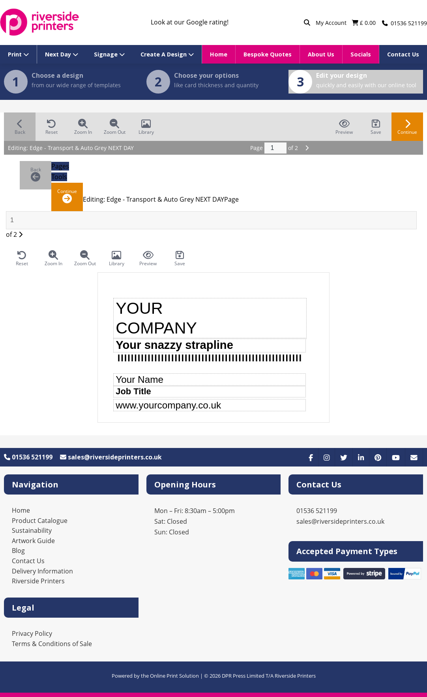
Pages (60, 166)
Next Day (61, 54)
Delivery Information (42, 571)
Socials (360, 54)
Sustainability (32, 530)
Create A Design (167, 54)
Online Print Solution (174, 675)
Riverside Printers (38, 581)
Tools (59, 176)
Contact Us (403, 54)
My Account (332, 22)
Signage (109, 54)
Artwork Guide (33, 540)
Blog (18, 550)
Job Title (133, 391)
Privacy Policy (32, 633)
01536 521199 (28, 457)
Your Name (139, 379)
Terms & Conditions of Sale (52, 643)
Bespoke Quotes (267, 54)
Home (218, 54)
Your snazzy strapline (174, 345)
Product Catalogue (39, 520)
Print (18, 54)
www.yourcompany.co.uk (168, 405)
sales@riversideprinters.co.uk (111, 457)
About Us (321, 54)
